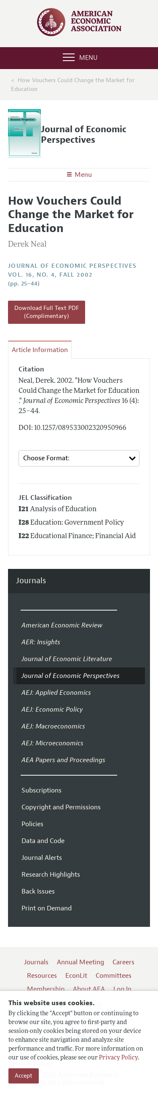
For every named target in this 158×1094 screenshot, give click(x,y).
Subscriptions (41, 790)
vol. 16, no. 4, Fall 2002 (50, 274)
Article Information (40, 350)
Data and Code (42, 841)
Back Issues (38, 891)
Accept (23, 1075)
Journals (31, 581)
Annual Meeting (80, 962)
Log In (122, 989)
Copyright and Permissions (61, 807)
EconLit (76, 975)
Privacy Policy (118, 1058)
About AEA (89, 989)
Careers (123, 962)
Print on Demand (46, 908)
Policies (32, 824)
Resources (42, 975)
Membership (45, 989)
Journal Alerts (41, 858)
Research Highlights (50, 874)
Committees (113, 975)
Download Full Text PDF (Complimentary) (46, 312)
